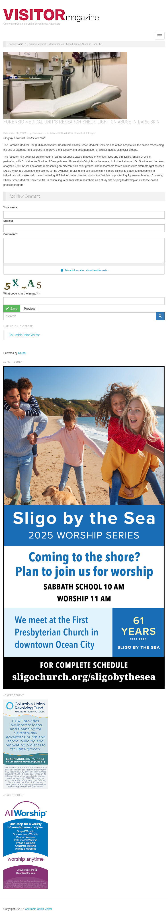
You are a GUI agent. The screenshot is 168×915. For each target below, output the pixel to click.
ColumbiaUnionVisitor (24, 334)
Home (20, 44)
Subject (8, 220)
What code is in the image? (21, 293)
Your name (10, 207)
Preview (29, 308)
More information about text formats (84, 270)
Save (11, 308)
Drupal (22, 353)
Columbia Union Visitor (38, 909)
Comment (10, 234)
